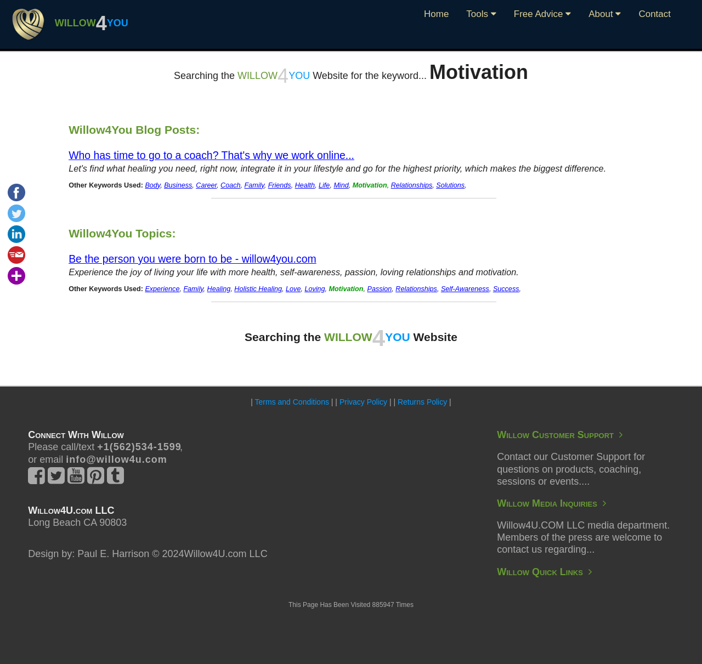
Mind (340, 185)
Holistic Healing (258, 289)
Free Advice (542, 14)
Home (436, 14)
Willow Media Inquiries (551, 503)
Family (254, 185)
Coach (230, 185)
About (604, 14)
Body (152, 185)
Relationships (412, 185)
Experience (162, 289)
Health (305, 185)
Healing (219, 289)
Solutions (450, 185)
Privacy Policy (363, 402)
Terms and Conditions (292, 402)
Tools (481, 14)
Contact (654, 14)
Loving (314, 289)
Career (206, 185)
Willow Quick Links (544, 571)
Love (293, 289)
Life (324, 185)
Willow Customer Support (559, 434)
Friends (279, 185)
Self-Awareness (465, 289)
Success (506, 289)
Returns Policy (422, 402)
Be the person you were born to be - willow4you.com (192, 259)
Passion (379, 289)
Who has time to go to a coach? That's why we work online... (211, 155)
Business (178, 185)
